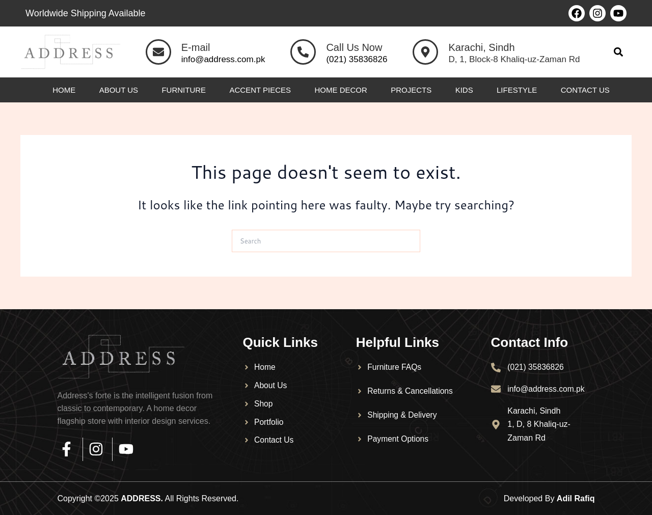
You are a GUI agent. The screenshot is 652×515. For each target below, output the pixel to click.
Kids (464, 90)
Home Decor (340, 90)
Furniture (183, 90)
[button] (618, 52)
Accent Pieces (260, 90)
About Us (118, 90)
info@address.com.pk (223, 59)
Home (63, 90)
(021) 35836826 (356, 59)
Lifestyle (517, 90)
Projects (411, 90)
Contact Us (585, 90)
